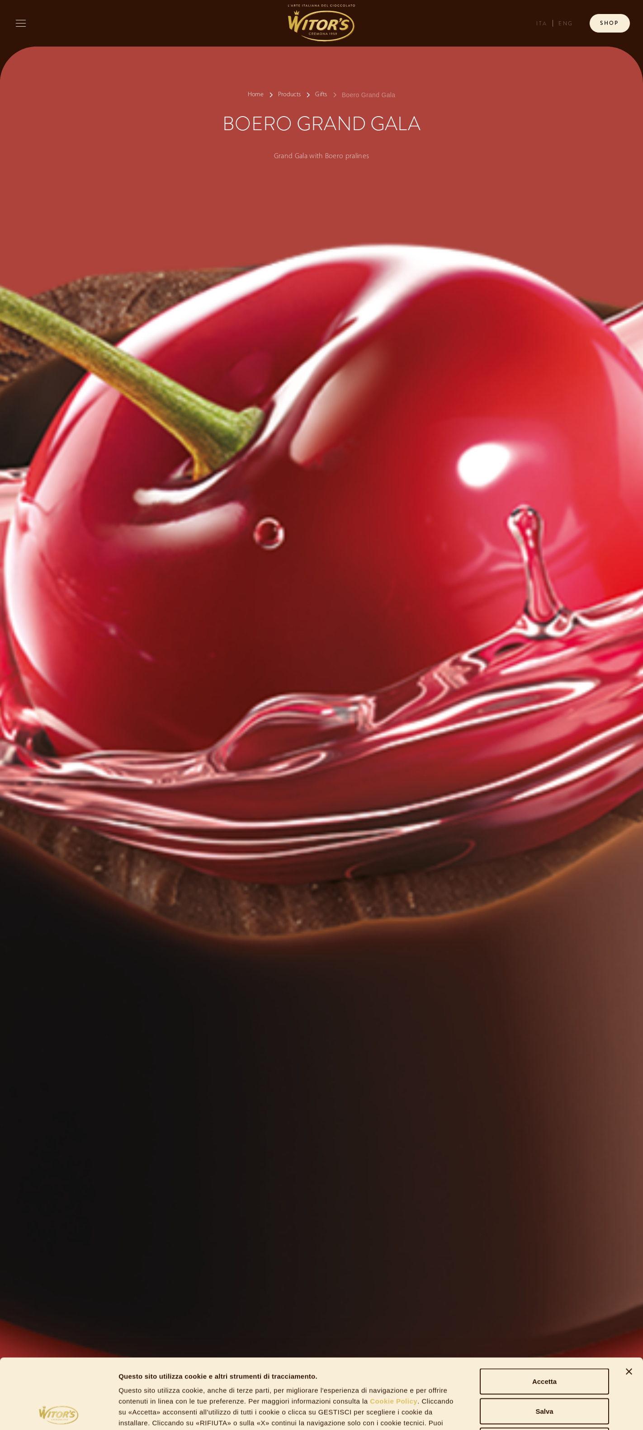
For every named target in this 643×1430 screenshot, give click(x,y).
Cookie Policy (393, 1331)
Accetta (544, 1311)
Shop (609, 23)
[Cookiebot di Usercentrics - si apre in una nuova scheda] (58, 1412)
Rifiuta (544, 1370)
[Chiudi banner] (629, 1301)
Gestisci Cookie (493, 1412)
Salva (544, 1341)
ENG (565, 24)
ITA (541, 24)
